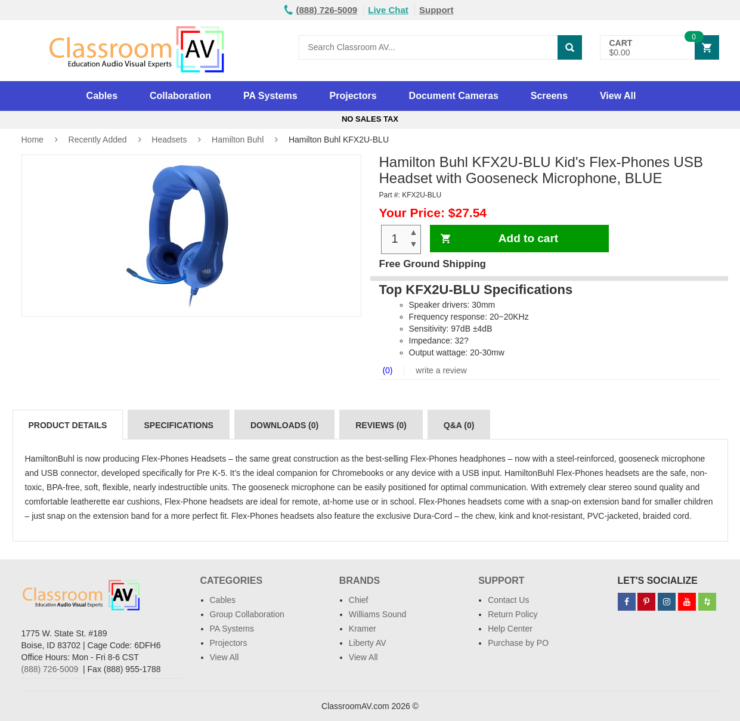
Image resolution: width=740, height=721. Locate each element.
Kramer (362, 628)
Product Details (68, 425)
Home (32, 139)
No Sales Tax (370, 119)
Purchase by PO (518, 643)
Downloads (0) (284, 425)
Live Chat (388, 10)
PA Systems (270, 96)
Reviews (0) (381, 425)
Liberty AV (367, 643)
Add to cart (528, 238)
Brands (359, 580)
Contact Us (508, 600)
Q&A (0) (459, 425)
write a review (439, 370)
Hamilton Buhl (238, 139)
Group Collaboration (247, 614)
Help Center (510, 628)
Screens (549, 96)
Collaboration (180, 96)
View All (618, 96)
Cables (101, 96)
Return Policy (512, 614)
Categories (231, 580)
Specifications (178, 425)
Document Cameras (454, 96)
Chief (359, 600)
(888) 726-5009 (50, 669)
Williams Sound (377, 614)
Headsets (169, 139)
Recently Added (98, 139)
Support (436, 10)
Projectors (353, 96)
